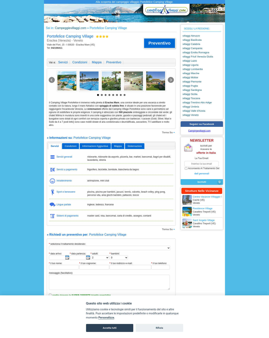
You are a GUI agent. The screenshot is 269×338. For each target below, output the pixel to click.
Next (171, 80)
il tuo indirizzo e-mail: (121, 263)
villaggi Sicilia (190, 94)
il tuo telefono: (159, 263)
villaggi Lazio (190, 60)
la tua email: (202, 158)
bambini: (115, 253)
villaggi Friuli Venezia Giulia (198, 56)
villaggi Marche (191, 73)
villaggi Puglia (190, 85)
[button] (159, 43)
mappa (96, 62)
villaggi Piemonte (192, 81)
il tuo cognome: (87, 263)
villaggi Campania (192, 48)
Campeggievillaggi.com (70, 28)
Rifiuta (159, 327)
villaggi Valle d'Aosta (194, 110)
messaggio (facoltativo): (61, 273)
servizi (63, 62)
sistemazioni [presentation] (135, 146)
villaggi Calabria (191, 44)
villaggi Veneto (191, 115)
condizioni (79, 62)
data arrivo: (55, 253)
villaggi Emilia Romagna (196, 52)
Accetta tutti (110, 327)
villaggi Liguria (190, 65)
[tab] (55, 146)
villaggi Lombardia (193, 69)
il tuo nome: (55, 263)
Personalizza (106, 317)
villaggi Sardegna (192, 90)
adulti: (94, 253)
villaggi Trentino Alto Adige (197, 102)
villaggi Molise (190, 77)
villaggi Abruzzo (191, 35)
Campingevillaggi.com (199, 130)
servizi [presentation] (55, 146)
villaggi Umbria (191, 106)
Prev (52, 80)
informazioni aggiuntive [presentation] (95, 146)
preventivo (113, 62)
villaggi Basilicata (192, 39)
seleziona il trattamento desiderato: (67, 244)
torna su (169, 132)
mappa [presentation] (118, 146)
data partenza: (78, 253)
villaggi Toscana (191, 98)
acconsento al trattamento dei (202, 171)
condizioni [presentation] (71, 146)
